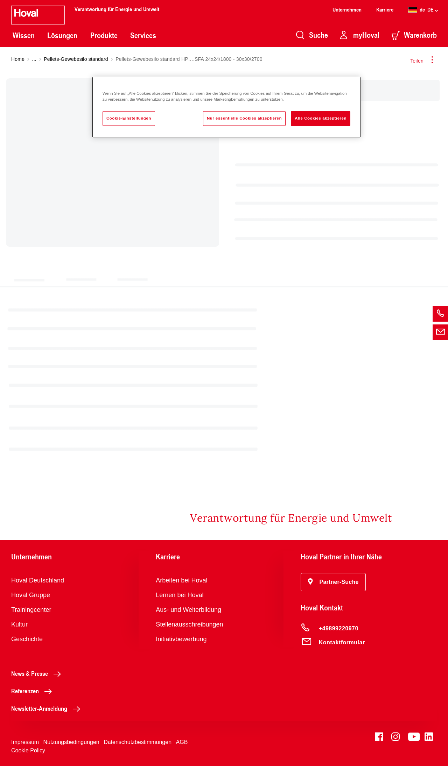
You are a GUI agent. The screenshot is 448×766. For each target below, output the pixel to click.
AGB (182, 742)
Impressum (25, 742)
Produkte (104, 35)
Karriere (384, 9)
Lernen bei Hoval (179, 595)
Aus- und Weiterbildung (188, 609)
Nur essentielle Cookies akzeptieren (244, 118)
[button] (333, 582)
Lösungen (62, 35)
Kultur (19, 624)
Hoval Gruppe (30, 595)
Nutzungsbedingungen (71, 742)
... (34, 59)
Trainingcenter (31, 609)
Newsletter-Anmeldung (47, 708)
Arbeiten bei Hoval (181, 580)
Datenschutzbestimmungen (138, 742)
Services (143, 35)
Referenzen (33, 690)
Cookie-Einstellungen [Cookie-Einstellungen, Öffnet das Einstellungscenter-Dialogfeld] (128, 118)
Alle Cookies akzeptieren (320, 118)
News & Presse (38, 673)
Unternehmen (347, 9)
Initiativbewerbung (181, 639)
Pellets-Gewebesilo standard (76, 59)
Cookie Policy (28, 750)
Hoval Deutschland (37, 580)
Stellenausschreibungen (189, 624)
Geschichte (27, 639)
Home (17, 59)
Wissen (24, 35)
